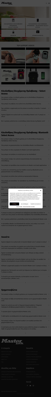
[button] (40, 190)
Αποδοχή (14, 203)
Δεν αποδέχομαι (24, 203)
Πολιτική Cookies (19, 206)
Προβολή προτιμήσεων (36, 203)
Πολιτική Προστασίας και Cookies (29, 206)
